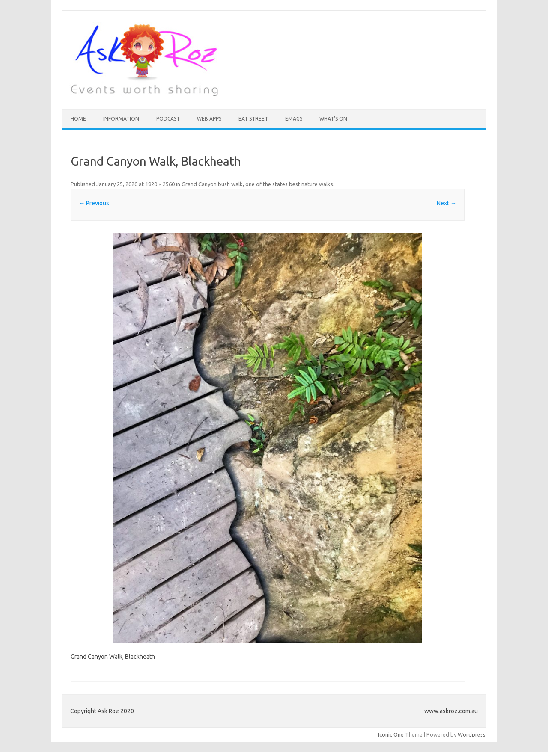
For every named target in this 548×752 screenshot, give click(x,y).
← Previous (94, 203)
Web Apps (209, 118)
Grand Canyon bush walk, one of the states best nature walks (257, 184)
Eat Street (253, 118)
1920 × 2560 (160, 184)
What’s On (333, 118)
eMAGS (293, 118)
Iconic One (391, 734)
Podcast (168, 118)
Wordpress (471, 734)
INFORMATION (121, 118)
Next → (446, 203)
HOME (78, 118)
